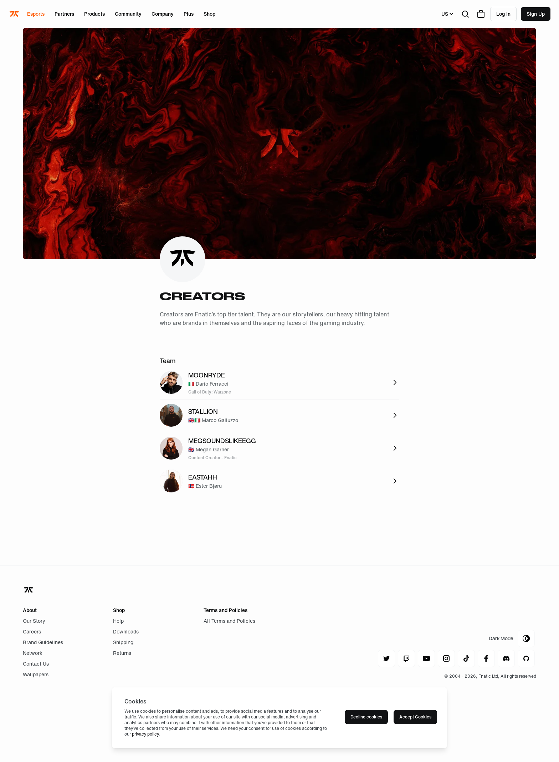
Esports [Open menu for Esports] (36, 13)
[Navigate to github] (526, 658)
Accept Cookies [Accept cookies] (415, 717)
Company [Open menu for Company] (163, 13)
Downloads (126, 631)
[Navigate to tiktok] (466, 658)
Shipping (123, 642)
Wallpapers (35, 674)
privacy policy (145, 734)
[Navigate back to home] (29, 590)
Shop (209, 13)
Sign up (536, 13)
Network (32, 653)
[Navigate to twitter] (386, 658)
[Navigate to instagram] (446, 658)
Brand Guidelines (43, 642)
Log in (503, 13)
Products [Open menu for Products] (94, 13)
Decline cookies (366, 717)
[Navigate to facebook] (486, 658)
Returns (122, 653)
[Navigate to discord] (506, 658)
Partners (64, 13)
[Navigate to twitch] (406, 658)
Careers (32, 631)
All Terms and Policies (229, 621)
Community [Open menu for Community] (128, 13)
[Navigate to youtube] (426, 658)
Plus (189, 13)
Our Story (34, 621)
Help (118, 621)
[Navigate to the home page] (15, 14)
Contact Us (36, 663)
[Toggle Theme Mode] (512, 638)
